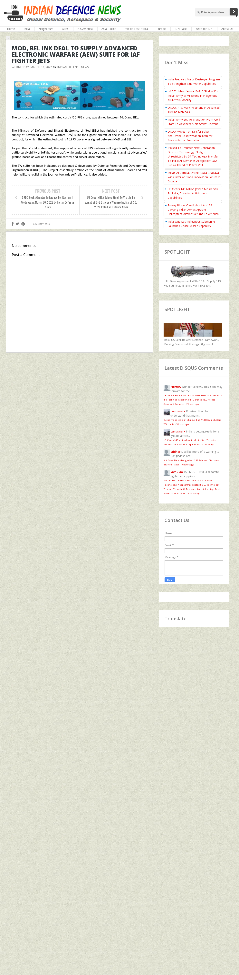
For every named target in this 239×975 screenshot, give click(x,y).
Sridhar (175, 451)
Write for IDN (204, 29)
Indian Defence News (73, 67)
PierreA (175, 387)
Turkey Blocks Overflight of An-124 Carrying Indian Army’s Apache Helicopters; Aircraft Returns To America (193, 209)
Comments (41, 224)
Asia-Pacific (108, 29)
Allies (65, 29)
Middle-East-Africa (136, 29)
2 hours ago (192, 403)
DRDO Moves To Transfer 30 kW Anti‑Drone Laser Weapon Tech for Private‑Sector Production (190, 136)
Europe (161, 29)
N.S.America (85, 29)
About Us (227, 29)
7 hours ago (188, 464)
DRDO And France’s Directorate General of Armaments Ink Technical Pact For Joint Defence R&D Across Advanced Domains (193, 399)
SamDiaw (176, 472)
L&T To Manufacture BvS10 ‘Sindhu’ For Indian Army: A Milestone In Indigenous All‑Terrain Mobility (193, 95)
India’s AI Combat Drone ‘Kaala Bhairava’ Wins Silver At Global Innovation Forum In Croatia (194, 177)
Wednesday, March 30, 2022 (32, 67)
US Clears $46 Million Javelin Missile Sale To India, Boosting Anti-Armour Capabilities (193, 193)
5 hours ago (182, 424)
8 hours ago (194, 493)
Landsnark (177, 411)
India (27, 29)
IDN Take (181, 29)
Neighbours (46, 29)
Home (11, 29)
